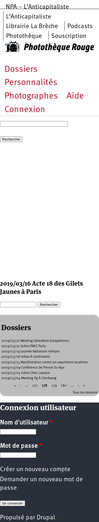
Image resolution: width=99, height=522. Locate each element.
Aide (75, 96)
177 (34, 385)
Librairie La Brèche (32, 26)
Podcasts (80, 26)
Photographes (31, 96)
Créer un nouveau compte (35, 469)
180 (64, 385)
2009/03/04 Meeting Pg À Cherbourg (28, 378)
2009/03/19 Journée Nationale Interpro (30, 351)
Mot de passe (21, 446)
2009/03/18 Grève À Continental (25, 357)
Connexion (24, 109)
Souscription (68, 36)
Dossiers (20, 69)
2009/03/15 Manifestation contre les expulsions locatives (44, 362)
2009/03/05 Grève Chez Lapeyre (25, 373)
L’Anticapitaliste (28, 17)
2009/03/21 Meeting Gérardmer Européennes (35, 341)
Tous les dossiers (85, 392)
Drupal (46, 518)
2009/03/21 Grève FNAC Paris (23, 346)
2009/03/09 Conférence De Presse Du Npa (32, 367)
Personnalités (30, 82)
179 (54, 385)
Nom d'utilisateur (26, 423)
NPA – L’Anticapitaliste (37, 7)
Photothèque (24, 36)
